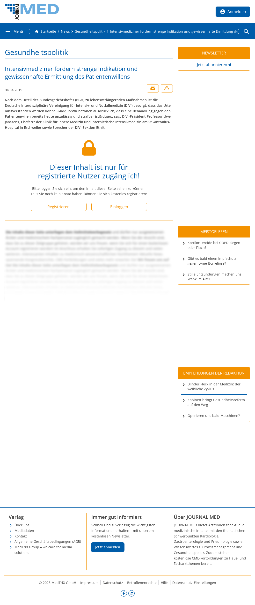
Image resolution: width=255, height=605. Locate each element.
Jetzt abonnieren (212, 64)
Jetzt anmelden (107, 547)
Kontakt (21, 536)
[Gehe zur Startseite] (45, 31)
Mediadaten (24, 530)
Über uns (22, 525)
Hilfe (164, 582)
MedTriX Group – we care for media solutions (43, 550)
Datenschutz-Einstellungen (194, 582)
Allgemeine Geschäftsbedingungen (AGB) (48, 541)
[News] (65, 31)
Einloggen (119, 206)
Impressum (89, 582)
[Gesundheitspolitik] (90, 31)
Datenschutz (113, 582)
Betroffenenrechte (142, 582)
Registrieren (58, 206)
